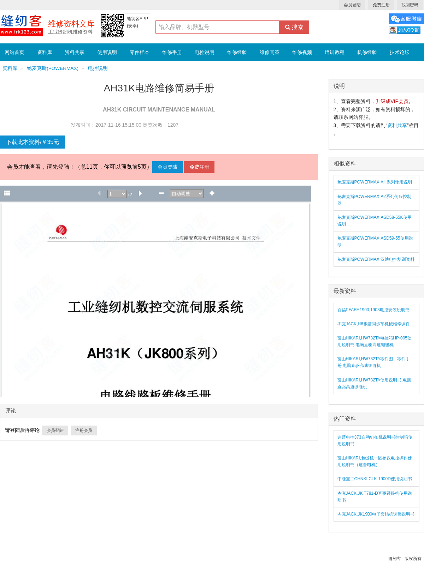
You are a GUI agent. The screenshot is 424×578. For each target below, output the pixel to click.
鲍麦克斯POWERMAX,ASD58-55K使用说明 (374, 221)
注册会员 (83, 430)
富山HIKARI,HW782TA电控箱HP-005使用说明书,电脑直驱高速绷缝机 (374, 341)
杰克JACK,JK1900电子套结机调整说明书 (376, 514)
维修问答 (269, 52)
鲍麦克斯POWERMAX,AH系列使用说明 (374, 182)
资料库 (44, 52)
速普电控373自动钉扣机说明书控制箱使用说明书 (374, 440)
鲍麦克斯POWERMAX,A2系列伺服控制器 (374, 200)
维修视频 (302, 52)
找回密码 (409, 4)
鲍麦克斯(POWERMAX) (52, 68)
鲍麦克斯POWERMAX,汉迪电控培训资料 (376, 259)
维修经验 (237, 52)
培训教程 (334, 52)
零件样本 (139, 52)
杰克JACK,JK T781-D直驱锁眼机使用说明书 (374, 496)
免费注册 (381, 4)
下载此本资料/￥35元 (32, 142)
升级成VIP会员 (392, 101)
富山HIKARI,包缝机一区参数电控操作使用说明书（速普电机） (374, 461)
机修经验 (367, 52)
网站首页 (14, 52)
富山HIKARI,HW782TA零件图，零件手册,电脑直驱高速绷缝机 (373, 362)
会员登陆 (352, 4)
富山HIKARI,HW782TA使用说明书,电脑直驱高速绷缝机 (374, 383)
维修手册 (172, 52)
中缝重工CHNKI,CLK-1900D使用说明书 (374, 478)
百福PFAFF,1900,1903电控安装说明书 (373, 309)
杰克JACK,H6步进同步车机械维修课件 (373, 323)
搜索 (294, 27)
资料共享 (74, 52)
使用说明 (107, 52)
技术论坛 (400, 52)
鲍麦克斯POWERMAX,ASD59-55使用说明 (375, 241)
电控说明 (204, 52)
